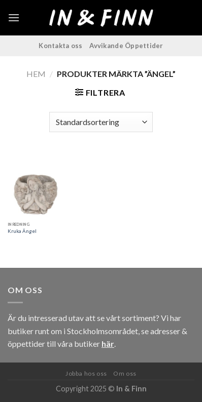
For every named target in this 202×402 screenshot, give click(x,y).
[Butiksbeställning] (101, 122)
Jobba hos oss (86, 373)
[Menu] (14, 17)
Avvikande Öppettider (126, 46)
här (108, 343)
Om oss (125, 373)
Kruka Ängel (22, 231)
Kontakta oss (60, 46)
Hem (36, 73)
